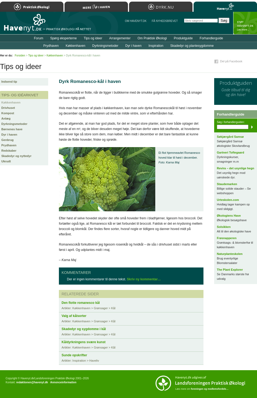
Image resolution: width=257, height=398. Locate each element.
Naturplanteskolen (230, 253)
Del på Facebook (231, 61)
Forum (38, 38)
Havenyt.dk (225, 7)
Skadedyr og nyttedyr (16, 156)
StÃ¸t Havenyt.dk (245, 23)
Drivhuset (8, 107)
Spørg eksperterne (63, 38)
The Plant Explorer (230, 269)
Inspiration (156, 46)
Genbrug (7, 139)
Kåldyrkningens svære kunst (83, 342)
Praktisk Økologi (31, 7)
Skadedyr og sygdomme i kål (84, 329)
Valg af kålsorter (74, 316)
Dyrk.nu (160, 7)
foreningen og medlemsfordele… (210, 389)
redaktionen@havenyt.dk (32, 382)
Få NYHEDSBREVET (165, 21)
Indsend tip (9, 81)
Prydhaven (8, 145)
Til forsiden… (23, 25)
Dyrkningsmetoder (14, 123)
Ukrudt (6, 161)
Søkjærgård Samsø (230, 136)
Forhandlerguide (211, 38)
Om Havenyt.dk (135, 21)
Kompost (7, 113)
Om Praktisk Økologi (152, 38)
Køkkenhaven (11, 102)
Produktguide (183, 38)
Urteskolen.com (228, 199)
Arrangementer (120, 38)
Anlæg (5, 118)
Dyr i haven (9, 134)
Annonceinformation (63, 382)
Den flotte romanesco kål (81, 303)
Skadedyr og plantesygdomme (192, 46)
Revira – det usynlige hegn (235, 168)
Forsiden (20, 55)
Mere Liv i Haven (96, 7)
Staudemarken (227, 184)
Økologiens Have (229, 215)
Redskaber (8, 150)
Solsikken (223, 226)
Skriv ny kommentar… (144, 279)
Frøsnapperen (226, 238)
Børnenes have (11, 129)
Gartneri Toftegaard (230, 152)
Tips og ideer (93, 38)
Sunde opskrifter (74, 355)
